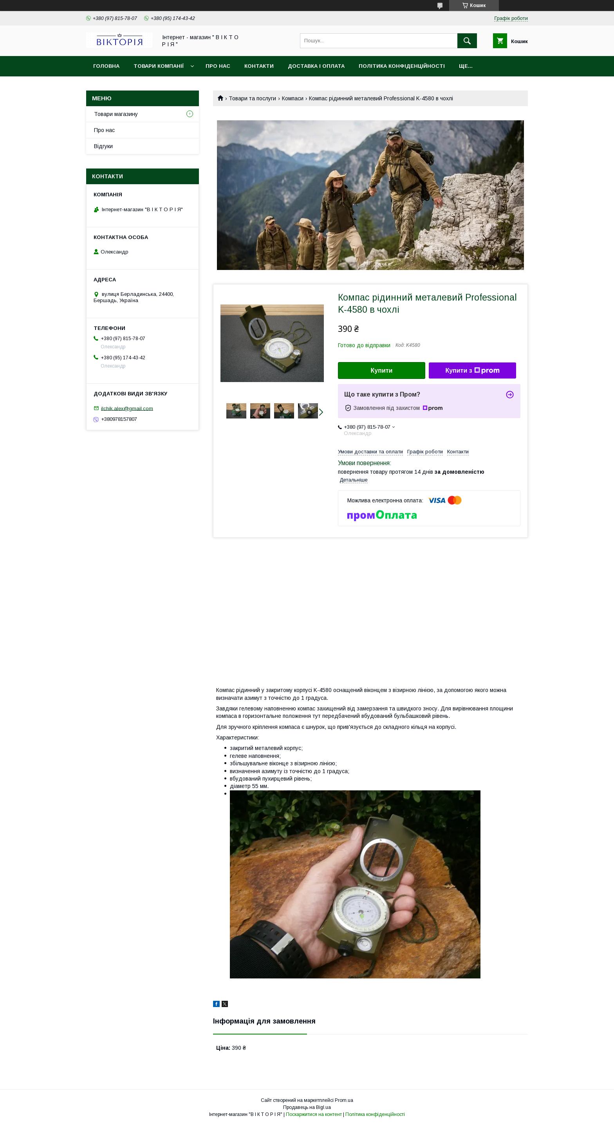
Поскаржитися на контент (314, 1114)
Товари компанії (159, 66)
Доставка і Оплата (316, 66)
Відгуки (103, 146)
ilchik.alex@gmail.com (127, 408)
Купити (382, 370)
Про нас (218, 66)
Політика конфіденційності (402, 66)
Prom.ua (344, 1100)
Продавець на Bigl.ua (307, 1107)
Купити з (472, 370)
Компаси (292, 98)
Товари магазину (116, 114)
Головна (106, 66)
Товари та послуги (252, 98)
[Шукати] (467, 40)
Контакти (259, 66)
